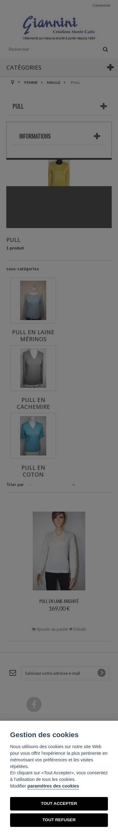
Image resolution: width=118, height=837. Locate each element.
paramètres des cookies (53, 785)
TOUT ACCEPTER (59, 803)
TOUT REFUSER (59, 819)
